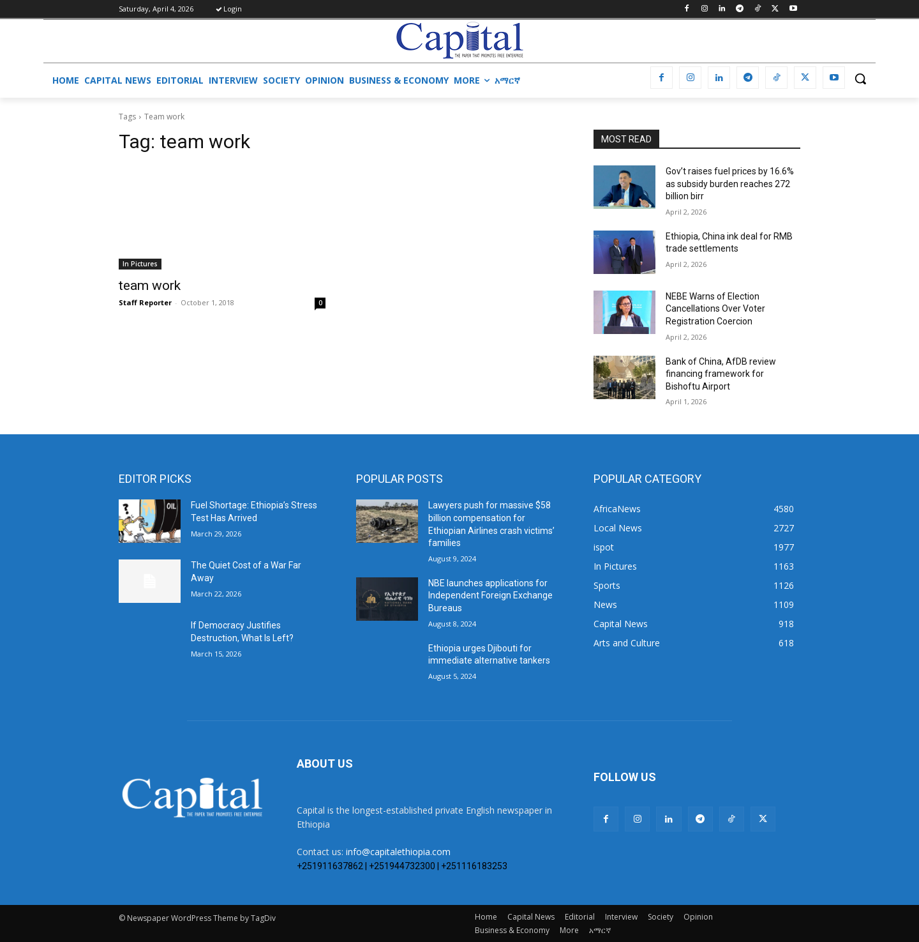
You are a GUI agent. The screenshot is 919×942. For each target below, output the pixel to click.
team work (150, 285)
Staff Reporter (145, 302)
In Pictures (140, 263)
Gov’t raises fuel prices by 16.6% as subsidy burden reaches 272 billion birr (730, 183)
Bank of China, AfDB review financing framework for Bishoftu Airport (721, 373)
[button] (860, 78)
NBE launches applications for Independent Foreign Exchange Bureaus (490, 595)
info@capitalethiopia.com (398, 852)
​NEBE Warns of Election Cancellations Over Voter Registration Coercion (715, 308)
